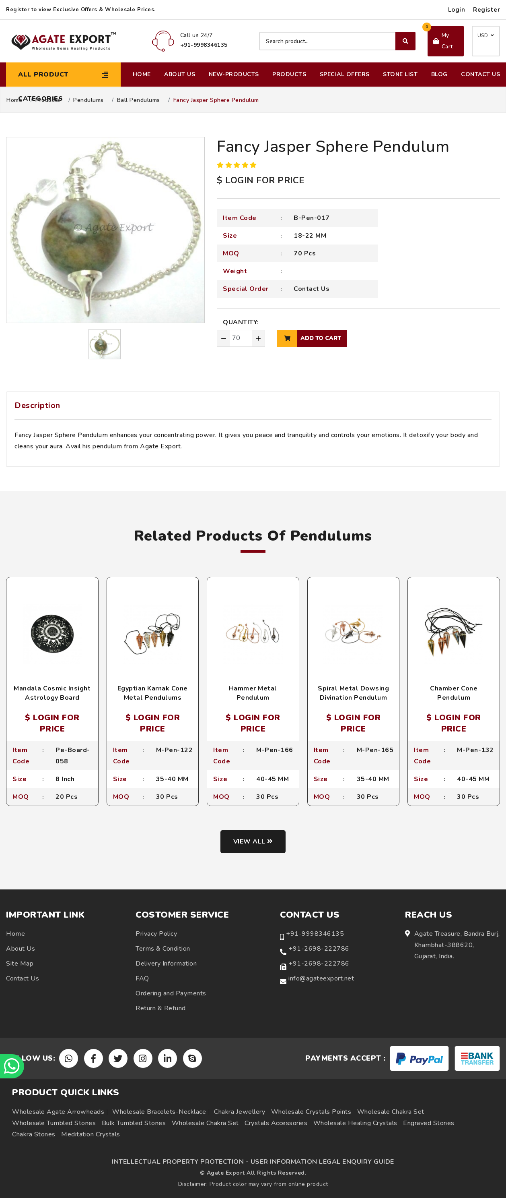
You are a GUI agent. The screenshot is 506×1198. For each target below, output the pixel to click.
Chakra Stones (34, 1134)
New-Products (234, 74)
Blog (439, 74)
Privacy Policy (156, 934)
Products (289, 74)
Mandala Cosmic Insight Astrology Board (52, 693)
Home (142, 74)
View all (253, 841)
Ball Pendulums (138, 100)
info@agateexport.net (321, 978)
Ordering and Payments (171, 993)
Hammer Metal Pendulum (253, 693)
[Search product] (337, 41)
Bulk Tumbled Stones (134, 1123)
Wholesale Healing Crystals (355, 1123)
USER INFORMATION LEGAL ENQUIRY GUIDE (322, 1161)
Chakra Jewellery (239, 1111)
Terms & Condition (163, 949)
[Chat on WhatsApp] (12, 1066)
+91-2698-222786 (319, 949)
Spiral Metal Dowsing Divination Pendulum (353, 693)
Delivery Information (166, 964)
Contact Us (480, 74)
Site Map (19, 964)
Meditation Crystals (90, 1134)
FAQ (142, 978)
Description (37, 405)
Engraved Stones (429, 1123)
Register (486, 10)
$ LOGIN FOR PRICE (260, 180)
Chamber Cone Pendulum (453, 693)
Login (456, 10)
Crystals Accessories (276, 1123)
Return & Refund (161, 1008)
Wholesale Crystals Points (311, 1111)
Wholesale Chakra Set (390, 1111)
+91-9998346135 (315, 934)
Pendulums (88, 100)
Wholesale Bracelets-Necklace (159, 1111)
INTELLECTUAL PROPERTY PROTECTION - (180, 1161)
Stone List (400, 74)
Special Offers (345, 74)
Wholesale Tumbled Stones (54, 1123)
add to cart (309, 338)
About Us (179, 74)
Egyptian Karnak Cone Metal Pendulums (152, 693)
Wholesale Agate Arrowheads (58, 1111)
